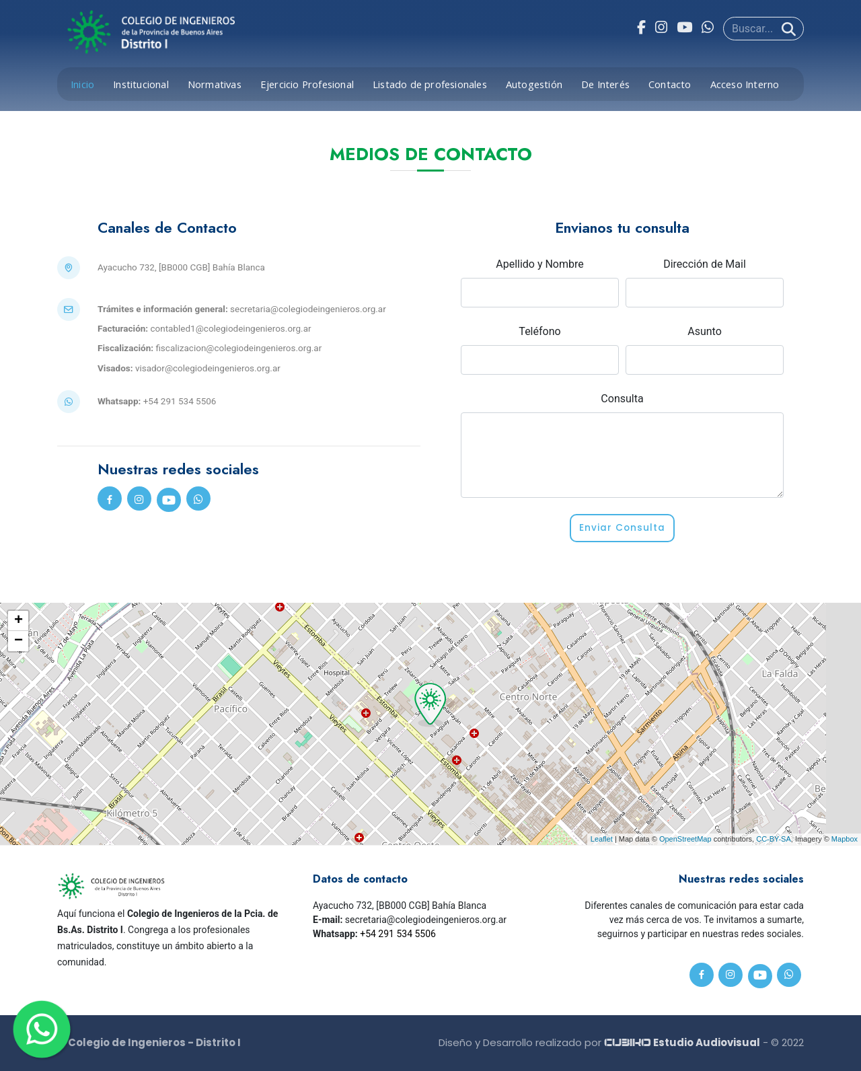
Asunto (704, 331)
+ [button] (18, 621)
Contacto (669, 84)
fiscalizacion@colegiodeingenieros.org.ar (238, 347)
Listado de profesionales (430, 84)
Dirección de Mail (704, 264)
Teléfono (539, 331)
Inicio (82, 84)
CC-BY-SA (773, 839)
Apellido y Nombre (540, 264)
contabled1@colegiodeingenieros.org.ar (230, 328)
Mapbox (844, 839)
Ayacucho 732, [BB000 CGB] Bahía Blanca (181, 267)
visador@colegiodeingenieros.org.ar (207, 368)
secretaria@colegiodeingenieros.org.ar (308, 308)
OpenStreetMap (685, 839)
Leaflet (602, 839)
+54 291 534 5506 (398, 933)
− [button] (18, 641)
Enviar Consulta (622, 528)
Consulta (622, 398)
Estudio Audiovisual (682, 1042)
